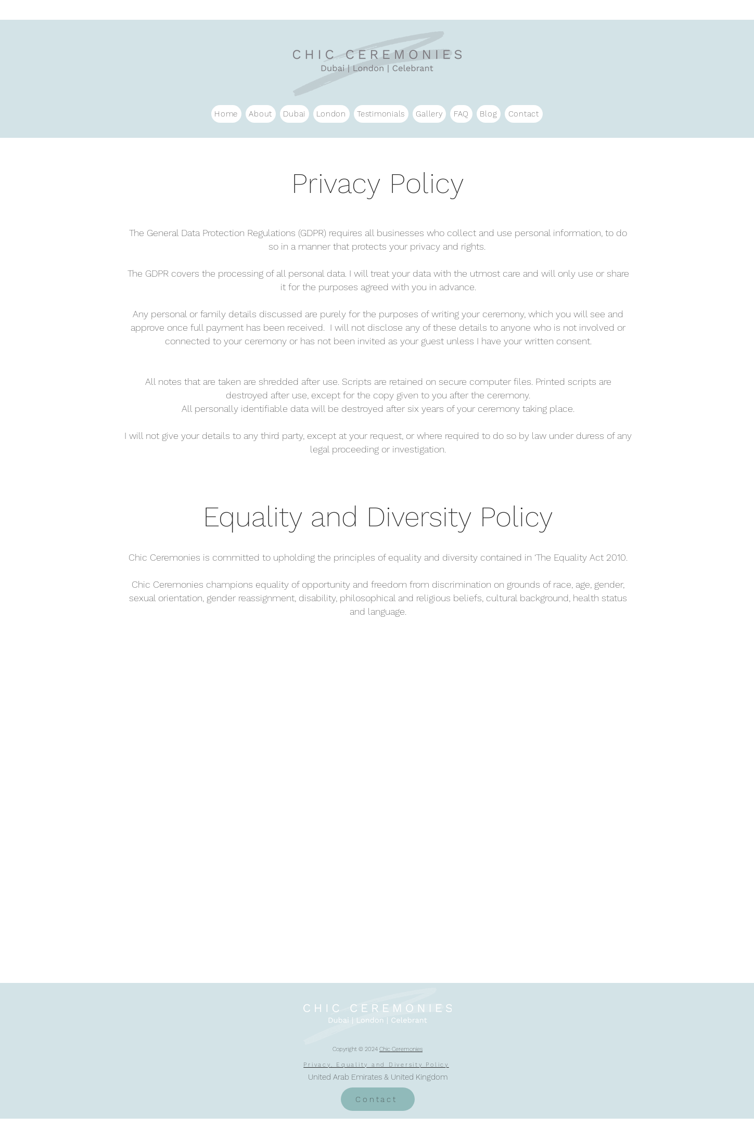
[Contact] (378, 1099)
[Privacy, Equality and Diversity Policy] (377, 1065)
